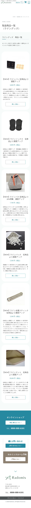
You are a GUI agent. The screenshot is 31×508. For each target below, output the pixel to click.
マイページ (22, 2)
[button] (15, 471)
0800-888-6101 (17, 428)
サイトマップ (21, 498)
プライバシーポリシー (11, 498)
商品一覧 (17, 2)
